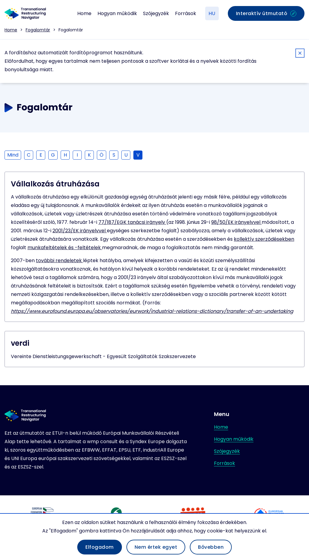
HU (212, 13)
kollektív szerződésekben (264, 239)
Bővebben (211, 547)
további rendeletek (59, 260)
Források (185, 13)
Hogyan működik (117, 13)
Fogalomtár (38, 30)
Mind (12, 154)
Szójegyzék (156, 13)
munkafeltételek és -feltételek (64, 247)
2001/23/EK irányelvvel (80, 230)
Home (84, 13)
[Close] (299, 54)
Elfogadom (99, 547)
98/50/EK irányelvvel (236, 222)
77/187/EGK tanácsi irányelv (132, 222)
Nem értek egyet (156, 547)
